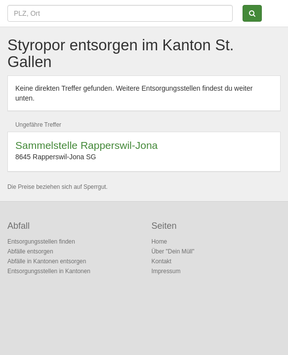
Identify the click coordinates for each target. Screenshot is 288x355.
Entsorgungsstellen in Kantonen (48, 271)
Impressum (166, 271)
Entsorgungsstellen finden (41, 241)
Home (159, 241)
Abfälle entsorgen (30, 251)
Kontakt (161, 261)
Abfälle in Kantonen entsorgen (46, 261)
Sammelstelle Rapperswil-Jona (86, 145)
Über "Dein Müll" (173, 251)
